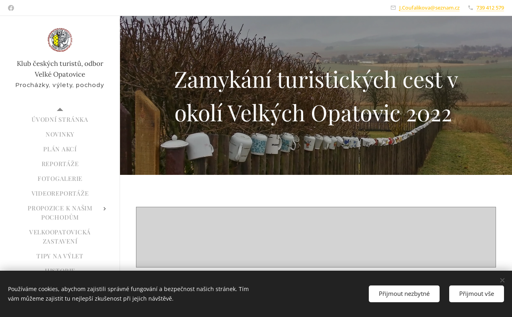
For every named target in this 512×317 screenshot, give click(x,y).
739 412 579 (490, 7)
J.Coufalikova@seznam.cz (429, 7)
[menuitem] (60, 119)
